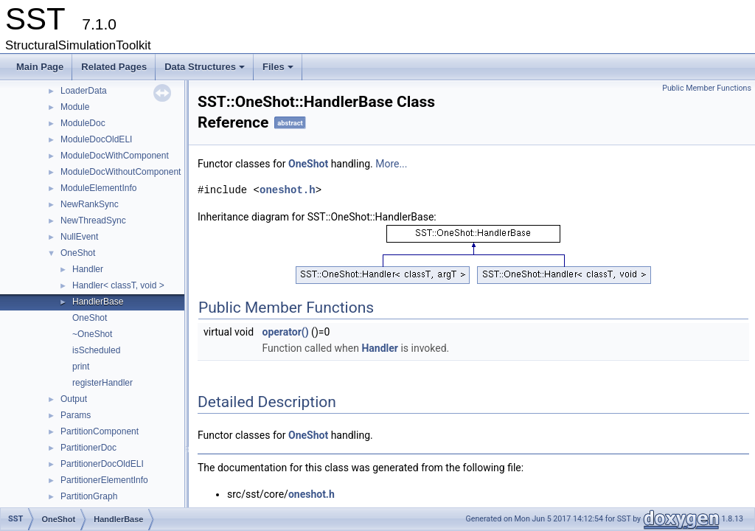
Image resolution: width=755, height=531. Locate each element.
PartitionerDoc (88, 447)
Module (74, 107)
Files (279, 70)
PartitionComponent (99, 431)
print (80, 366)
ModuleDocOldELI (96, 139)
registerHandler (102, 383)
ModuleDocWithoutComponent (120, 172)
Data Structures (205, 70)
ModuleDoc (82, 123)
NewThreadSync (93, 220)
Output (73, 399)
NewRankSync (89, 204)
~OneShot (92, 334)
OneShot (77, 253)
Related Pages (114, 66)
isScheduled (96, 350)
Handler (87, 269)
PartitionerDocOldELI (102, 464)
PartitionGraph (88, 496)
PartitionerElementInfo (104, 480)
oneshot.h (288, 190)
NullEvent (79, 237)
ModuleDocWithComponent (114, 155)
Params (75, 415)
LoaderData (83, 91)
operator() (285, 332)
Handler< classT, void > (118, 285)
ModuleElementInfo (98, 188)
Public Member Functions (706, 88)
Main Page (39, 66)
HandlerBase (97, 301)
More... (391, 164)
